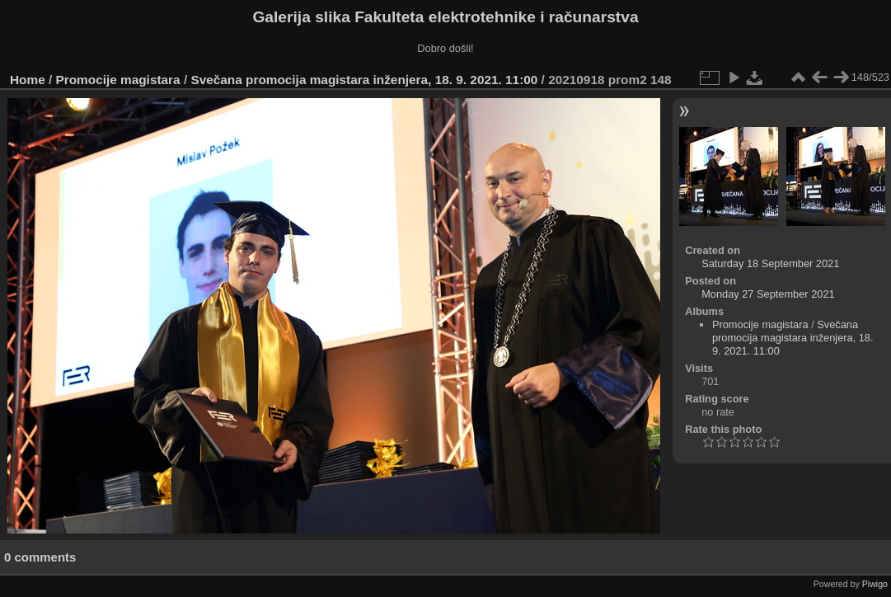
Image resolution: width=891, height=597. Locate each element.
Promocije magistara (118, 80)
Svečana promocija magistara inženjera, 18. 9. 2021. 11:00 (363, 80)
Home (27, 80)
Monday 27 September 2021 (768, 294)
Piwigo (875, 584)
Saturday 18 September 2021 (770, 263)
